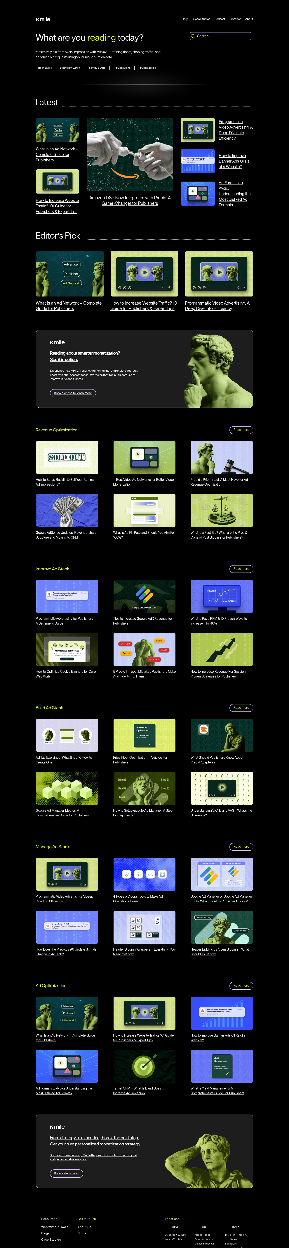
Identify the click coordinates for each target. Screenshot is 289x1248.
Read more (241, 430)
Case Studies (201, 19)
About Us (84, 1227)
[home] (43, 19)
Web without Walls (54, 1227)
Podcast (220, 19)
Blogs (185, 19)
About (249, 19)
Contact (235, 19)
